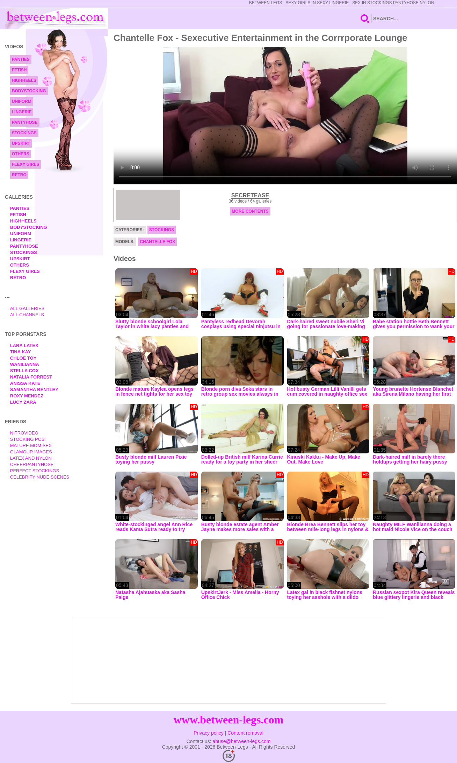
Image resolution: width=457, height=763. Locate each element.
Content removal (245, 733)
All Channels (27, 314)
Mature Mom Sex (31, 445)
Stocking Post (29, 439)
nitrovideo (24, 433)
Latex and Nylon (31, 458)
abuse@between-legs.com (241, 741)
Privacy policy (209, 733)
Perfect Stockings (34, 470)
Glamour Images (31, 451)
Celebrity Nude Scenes (40, 477)
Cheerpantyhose (32, 464)
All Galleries (27, 308)
